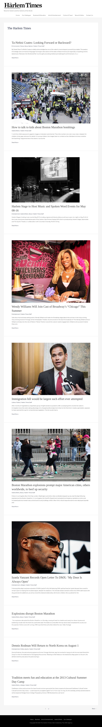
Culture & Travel (68, 15)
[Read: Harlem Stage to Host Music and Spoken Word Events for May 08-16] (46, 179)
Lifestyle (23, 585)
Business (36, 719)
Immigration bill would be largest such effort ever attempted (50, 399)
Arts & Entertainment (54, 15)
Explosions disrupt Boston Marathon (35, 613)
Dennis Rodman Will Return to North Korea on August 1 (47, 645)
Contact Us (89, 15)
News (27, 46)
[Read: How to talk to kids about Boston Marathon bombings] (51, 98)
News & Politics (79, 15)
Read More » (15, 57)
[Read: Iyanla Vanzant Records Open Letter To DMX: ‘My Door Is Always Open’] (51, 547)
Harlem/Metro (16, 130)
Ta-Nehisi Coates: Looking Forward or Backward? (43, 42)
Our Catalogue (26, 15)
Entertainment (16, 214)
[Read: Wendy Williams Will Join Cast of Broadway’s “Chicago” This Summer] (51, 271)
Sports (28, 649)
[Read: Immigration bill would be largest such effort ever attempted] (51, 369)
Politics (19, 402)
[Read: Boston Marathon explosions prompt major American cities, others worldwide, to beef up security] (51, 455)
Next (94, 709)
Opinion (32, 46)
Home (18, 15)
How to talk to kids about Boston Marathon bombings (45, 127)
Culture (23, 46)
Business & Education (39, 15)
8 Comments (16, 46)
